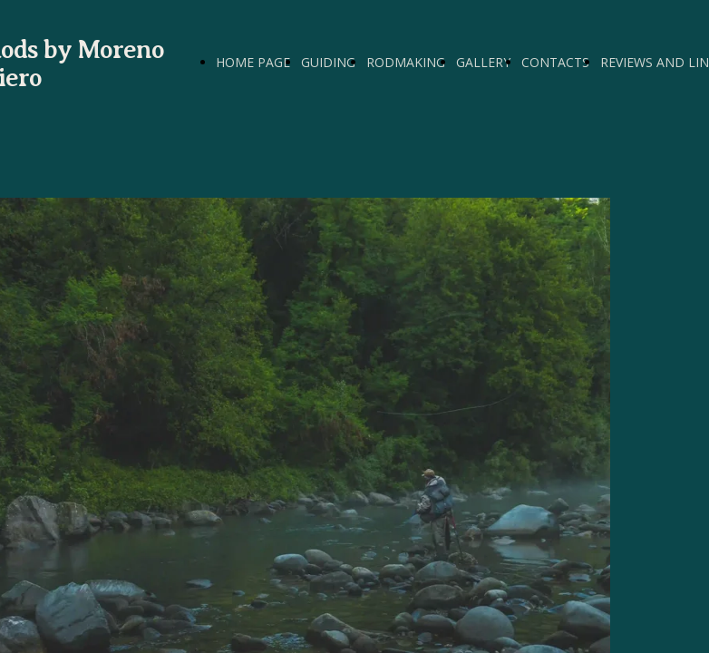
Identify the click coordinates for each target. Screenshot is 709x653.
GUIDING (328, 62)
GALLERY (483, 62)
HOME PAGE (253, 62)
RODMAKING (405, 62)
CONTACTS (555, 62)
